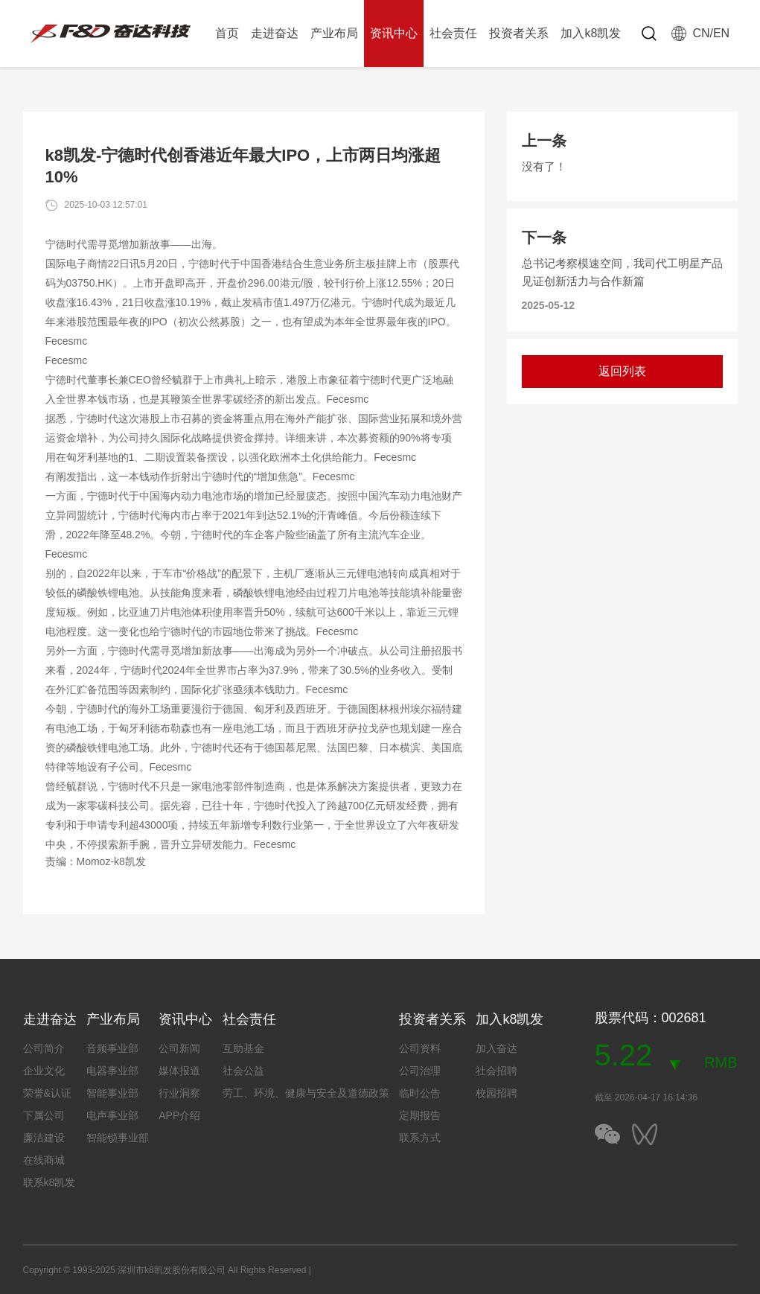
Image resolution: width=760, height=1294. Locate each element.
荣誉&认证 (47, 1093)
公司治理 (420, 1071)
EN (721, 33)
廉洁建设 (44, 1138)
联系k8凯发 (49, 1182)
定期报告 (420, 1115)
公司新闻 (179, 1048)
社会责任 (453, 33)
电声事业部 (112, 1115)
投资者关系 (519, 33)
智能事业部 (112, 1093)
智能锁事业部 (117, 1138)
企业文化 (44, 1071)
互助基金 (243, 1048)
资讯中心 (394, 33)
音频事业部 (112, 1048)
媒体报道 (179, 1071)
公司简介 (44, 1048)
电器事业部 (112, 1071)
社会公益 (243, 1071)
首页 (227, 33)
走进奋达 (274, 33)
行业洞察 (179, 1093)
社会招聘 (496, 1071)
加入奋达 (496, 1048)
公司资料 (420, 1048)
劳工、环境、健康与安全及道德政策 (306, 1093)
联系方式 (420, 1138)
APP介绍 (179, 1115)
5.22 (624, 1055)
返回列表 (622, 371)
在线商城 (44, 1160)
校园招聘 (496, 1093)
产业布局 (334, 33)
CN (700, 33)
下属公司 (44, 1115)
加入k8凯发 (591, 33)
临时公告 (420, 1093)
